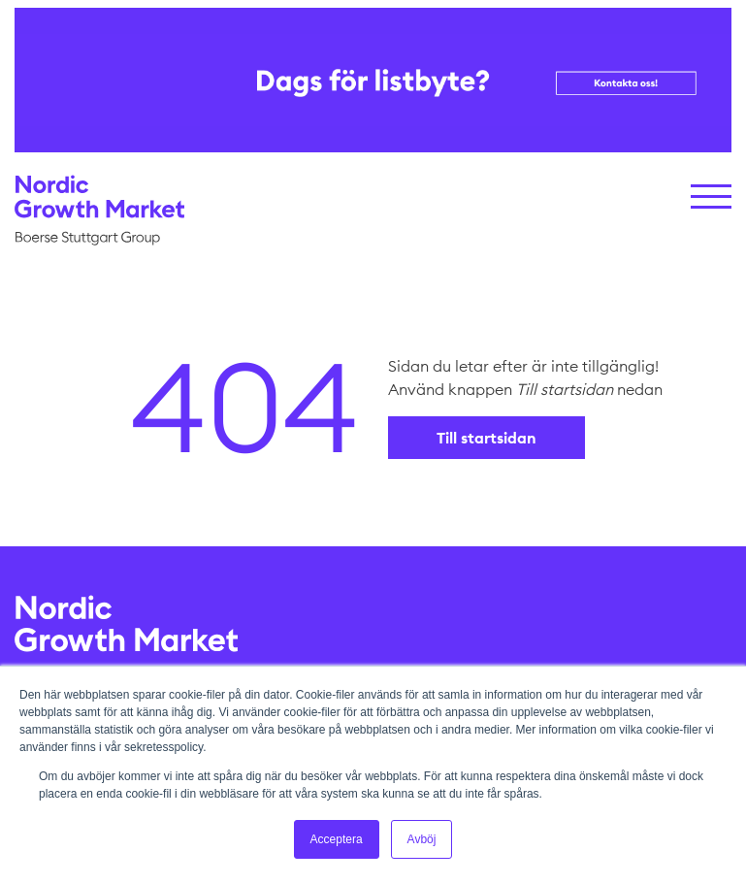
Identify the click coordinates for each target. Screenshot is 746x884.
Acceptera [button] (336, 839)
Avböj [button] (422, 839)
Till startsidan (486, 437)
